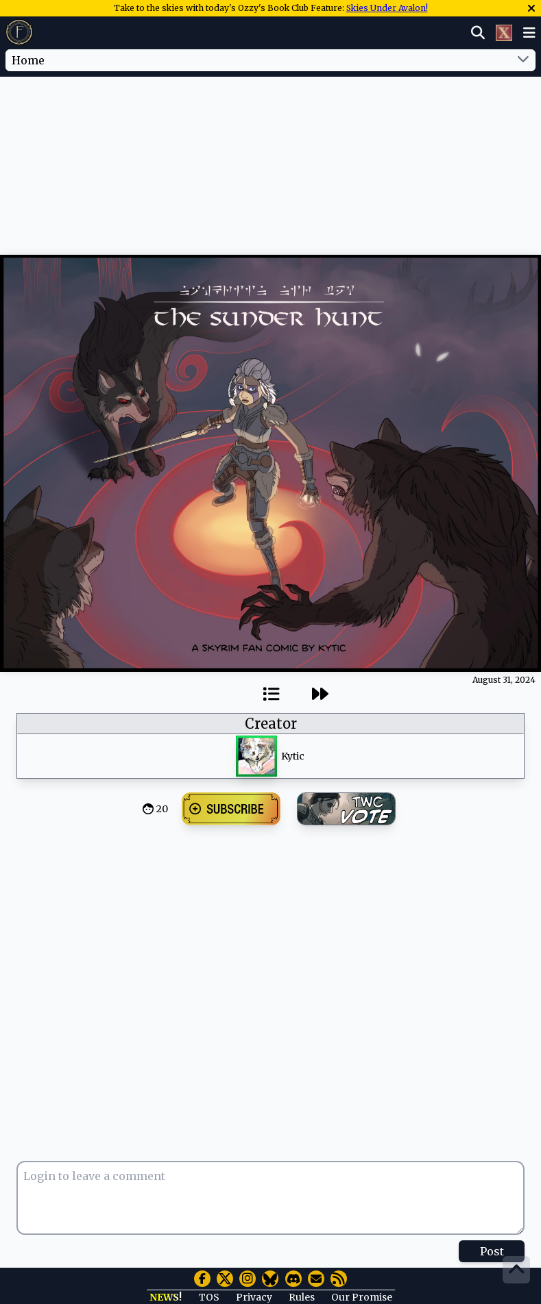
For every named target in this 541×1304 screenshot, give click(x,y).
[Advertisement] (270, 118)
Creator (271, 723)
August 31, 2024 (504, 680)
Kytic (292, 756)
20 (162, 809)
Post (492, 1251)
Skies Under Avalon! (387, 8)
